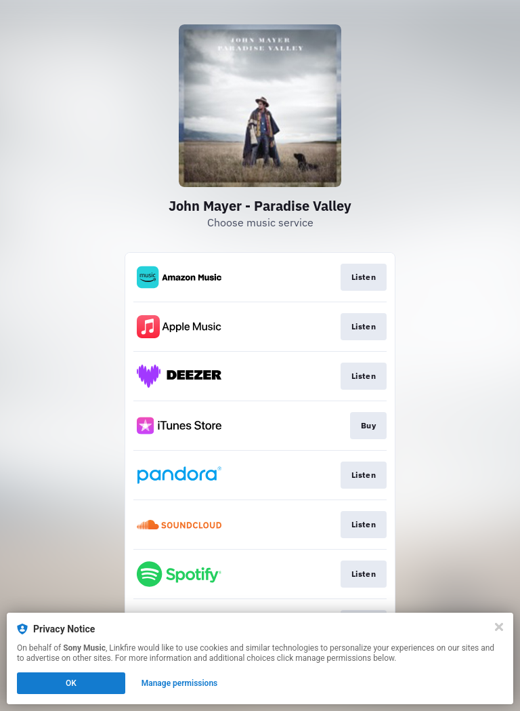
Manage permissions (180, 683)
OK (71, 683)
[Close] (499, 627)
